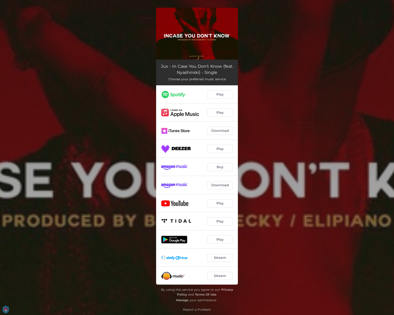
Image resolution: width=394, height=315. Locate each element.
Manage (182, 300)
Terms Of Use (205, 294)
